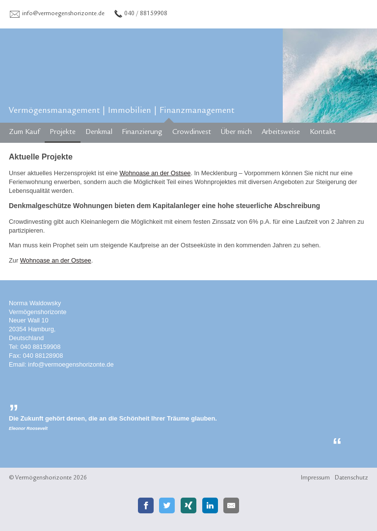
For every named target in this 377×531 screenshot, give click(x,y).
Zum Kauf (24, 132)
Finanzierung (142, 132)
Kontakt (323, 132)
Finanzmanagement (197, 111)
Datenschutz (351, 478)
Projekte (63, 132)
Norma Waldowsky (35, 303)
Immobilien (129, 111)
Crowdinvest (191, 132)
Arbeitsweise (281, 132)
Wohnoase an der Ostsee (154, 173)
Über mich (236, 132)
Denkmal (98, 132)
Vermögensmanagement (54, 111)
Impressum (315, 478)
